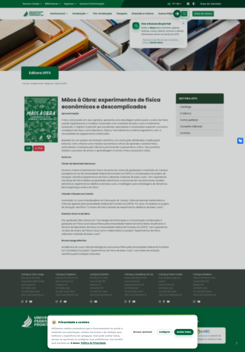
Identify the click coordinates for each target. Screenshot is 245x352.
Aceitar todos (184, 332)
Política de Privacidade (93, 343)
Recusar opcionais (142, 332)
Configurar (164, 332)
